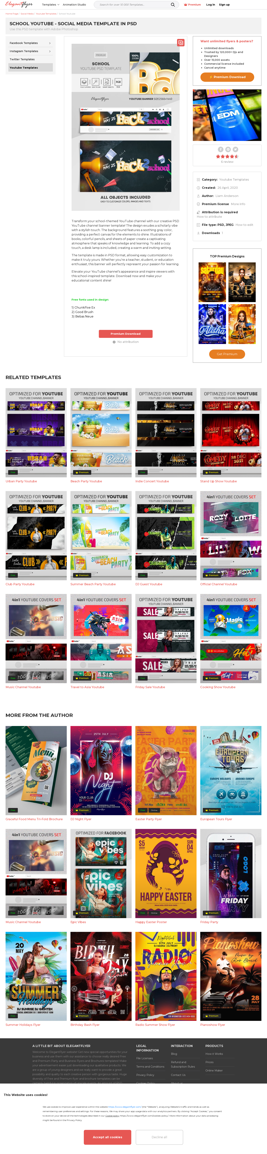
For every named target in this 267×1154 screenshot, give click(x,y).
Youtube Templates (234, 179)
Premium (222, 4)
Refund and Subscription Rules (183, 1064)
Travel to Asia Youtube (87, 687)
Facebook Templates (24, 43)
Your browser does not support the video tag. (227, 115)
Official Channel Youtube (218, 584)
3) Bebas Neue (82, 316)
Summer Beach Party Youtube (93, 584)
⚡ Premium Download (227, 77)
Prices (209, 1062)
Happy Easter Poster (151, 922)
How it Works (214, 1054)
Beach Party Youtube (86, 481)
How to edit (244, 225)
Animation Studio (74, 4)
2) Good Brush (82, 312)
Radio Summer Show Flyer (155, 1025)
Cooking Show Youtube (217, 687)
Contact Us (178, 1075)
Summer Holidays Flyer (23, 1025)
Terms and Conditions (150, 1066)
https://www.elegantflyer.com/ (124, 1106)
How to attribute (209, 216)
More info (238, 204)
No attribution (126, 342)
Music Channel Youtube (23, 687)
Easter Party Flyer (148, 819)
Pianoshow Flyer (212, 1025)
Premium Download (126, 333)
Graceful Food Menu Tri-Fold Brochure (34, 819)
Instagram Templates (24, 51)
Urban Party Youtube (21, 481)
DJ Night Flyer (80, 819)
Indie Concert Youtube (152, 481)
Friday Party (209, 922)
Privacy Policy (145, 1075)
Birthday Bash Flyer (85, 1025)
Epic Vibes (78, 922)
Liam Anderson (226, 196)
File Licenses (144, 1058)
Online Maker (214, 1070)
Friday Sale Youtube (150, 687)
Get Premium (227, 354)
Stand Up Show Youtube (218, 481)
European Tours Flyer (216, 819)
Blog (174, 1054)
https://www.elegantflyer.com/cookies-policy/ (144, 1115)
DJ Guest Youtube (148, 584)
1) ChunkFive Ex (83, 307)
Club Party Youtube (20, 584)
